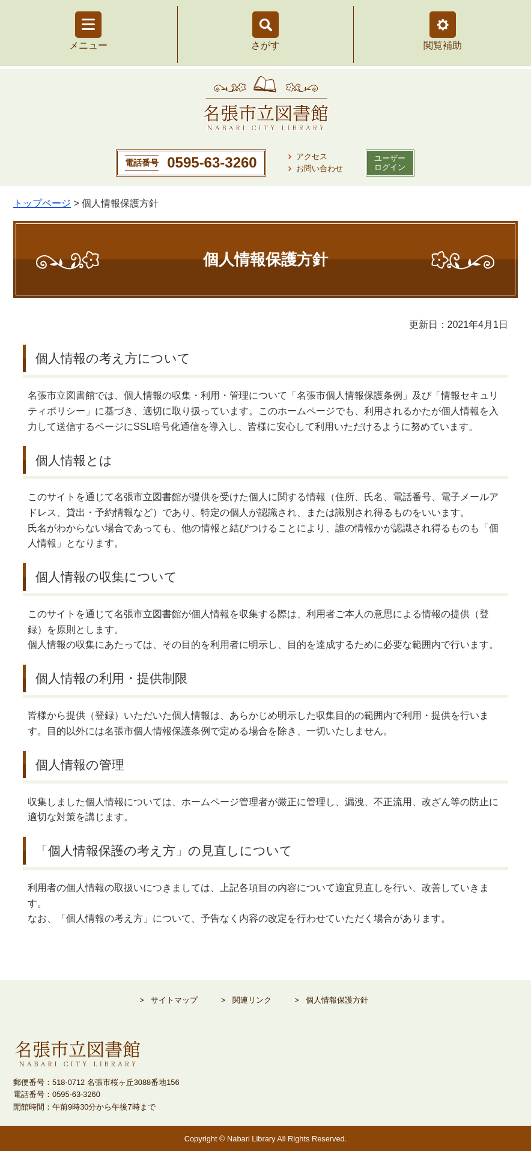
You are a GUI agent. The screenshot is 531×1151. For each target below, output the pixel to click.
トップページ (42, 203)
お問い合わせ (319, 168)
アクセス (311, 156)
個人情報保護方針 (337, 999)
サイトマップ (174, 999)
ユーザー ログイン (389, 163)
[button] (442, 24)
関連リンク (252, 999)
